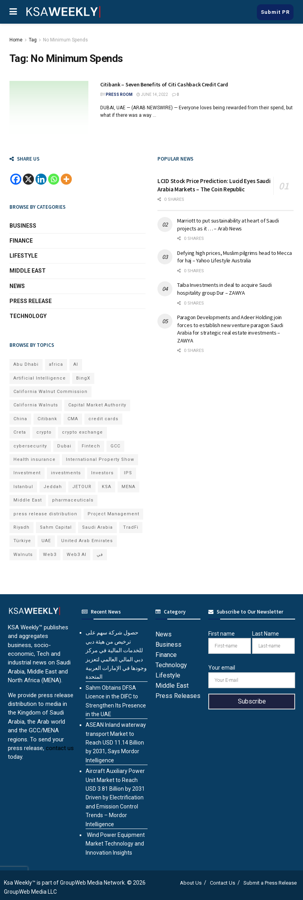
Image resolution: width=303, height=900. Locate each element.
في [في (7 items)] (100, 554)
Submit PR (275, 12)
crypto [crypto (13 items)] (44, 432)
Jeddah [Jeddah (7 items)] (52, 486)
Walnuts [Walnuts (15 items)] (23, 554)
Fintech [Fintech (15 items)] (91, 446)
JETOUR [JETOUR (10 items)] (82, 486)
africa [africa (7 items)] (56, 364)
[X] (28, 179)
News (17, 286)
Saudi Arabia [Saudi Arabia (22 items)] (97, 527)
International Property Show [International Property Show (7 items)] (100, 459)
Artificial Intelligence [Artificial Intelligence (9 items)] (39, 378)
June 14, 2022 (152, 94)
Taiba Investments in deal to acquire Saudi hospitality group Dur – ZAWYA (224, 288)
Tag (33, 40)
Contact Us (222, 883)
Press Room (119, 94)
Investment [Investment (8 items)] (27, 472)
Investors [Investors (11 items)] (102, 472)
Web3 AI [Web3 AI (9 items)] (76, 554)
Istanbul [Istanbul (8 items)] (23, 486)
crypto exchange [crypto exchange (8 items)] (82, 432)
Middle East (27, 271)
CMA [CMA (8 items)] (72, 418)
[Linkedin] (41, 179)
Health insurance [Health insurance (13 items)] (34, 459)
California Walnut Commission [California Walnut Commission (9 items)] (50, 391)
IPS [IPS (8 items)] (128, 472)
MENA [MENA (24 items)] (128, 486)
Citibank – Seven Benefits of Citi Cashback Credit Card (164, 84)
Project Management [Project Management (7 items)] (113, 513)
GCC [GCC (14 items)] (115, 446)
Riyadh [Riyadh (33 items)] (21, 527)
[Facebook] (15, 179)
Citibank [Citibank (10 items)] (47, 418)
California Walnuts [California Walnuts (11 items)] (35, 405)
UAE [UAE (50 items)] (46, 540)
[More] (66, 179)
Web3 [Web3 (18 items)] (49, 554)
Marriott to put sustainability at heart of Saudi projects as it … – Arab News (228, 224)
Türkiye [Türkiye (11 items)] (22, 540)
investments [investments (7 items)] (66, 472)
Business (22, 226)
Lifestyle (23, 256)
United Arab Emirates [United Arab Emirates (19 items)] (87, 540)
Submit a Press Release (270, 883)
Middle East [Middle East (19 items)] (27, 500)
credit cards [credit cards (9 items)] (103, 418)
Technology (28, 316)
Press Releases (177, 696)
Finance (21, 241)
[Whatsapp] (53, 179)
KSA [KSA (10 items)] (106, 486)
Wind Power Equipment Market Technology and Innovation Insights (115, 844)
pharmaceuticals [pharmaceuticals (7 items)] (73, 500)
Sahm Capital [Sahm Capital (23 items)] (56, 527)
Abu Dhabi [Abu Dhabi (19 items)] (26, 364)
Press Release (30, 301)
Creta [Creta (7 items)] (19, 432)
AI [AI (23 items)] (75, 364)
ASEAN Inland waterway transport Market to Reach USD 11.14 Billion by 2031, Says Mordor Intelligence (116, 742)
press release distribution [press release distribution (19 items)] (45, 513)
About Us (191, 883)
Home (15, 40)
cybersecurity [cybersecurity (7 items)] (30, 446)
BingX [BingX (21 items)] (83, 378)
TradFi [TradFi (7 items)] (130, 527)
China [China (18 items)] (20, 418)
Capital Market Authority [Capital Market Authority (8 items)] (97, 405)
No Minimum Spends (65, 40)
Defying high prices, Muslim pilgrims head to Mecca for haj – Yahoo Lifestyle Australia (234, 256)
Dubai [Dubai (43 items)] (64, 446)
